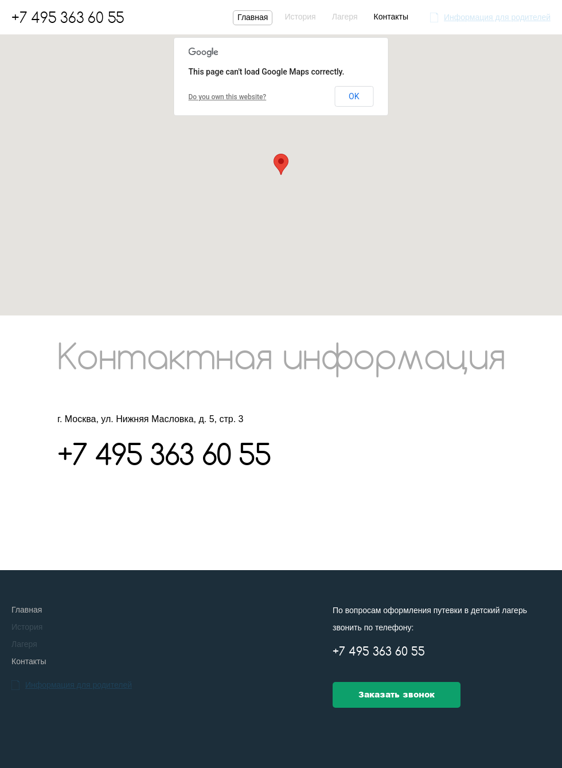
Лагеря (345, 16)
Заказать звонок (396, 694)
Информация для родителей (497, 17)
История (299, 16)
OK (354, 96)
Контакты (390, 16)
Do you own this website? (228, 97)
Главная (252, 17)
